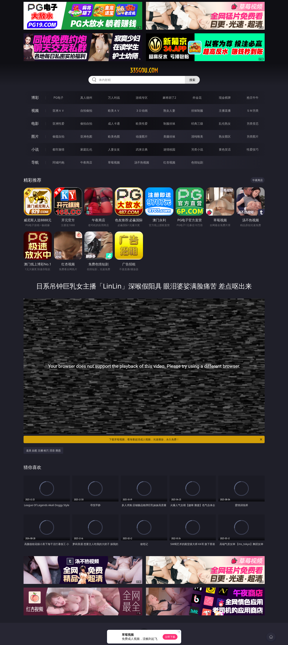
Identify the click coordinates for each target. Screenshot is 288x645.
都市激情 (58, 149)
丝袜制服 (197, 111)
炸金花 (197, 98)
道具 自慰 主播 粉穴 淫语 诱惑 (43, 450)
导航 (35, 162)
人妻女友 (114, 149)
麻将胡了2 (169, 98)
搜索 (192, 80)
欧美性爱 (142, 123)
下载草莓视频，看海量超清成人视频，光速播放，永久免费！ (186, 439)
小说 (35, 149)
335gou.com (144, 70)
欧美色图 (114, 136)
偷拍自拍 (86, 123)
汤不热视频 (141, 162)
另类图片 (253, 136)
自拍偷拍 (86, 111)
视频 (35, 110)
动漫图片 (142, 136)
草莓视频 (114, 162)
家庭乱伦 (86, 149)
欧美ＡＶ (114, 111)
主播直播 (225, 111)
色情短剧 (197, 162)
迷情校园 (169, 149)
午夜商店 (86, 162)
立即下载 (170, 637)
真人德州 (86, 98)
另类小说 (197, 149)
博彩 (35, 97)
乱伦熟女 (225, 123)
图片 (35, 136)
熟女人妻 (169, 111)
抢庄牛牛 (253, 98)
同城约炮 (58, 162)
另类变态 (253, 123)
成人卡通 (114, 123)
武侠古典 (142, 149)
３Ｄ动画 (142, 111)
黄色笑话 (225, 149)
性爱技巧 (253, 149)
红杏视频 (169, 162)
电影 (35, 123)
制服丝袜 (169, 123)
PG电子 (58, 98)
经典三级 (197, 123)
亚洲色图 (86, 136)
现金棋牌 (225, 98)
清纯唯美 (197, 136)
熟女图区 (225, 136)
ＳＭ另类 (253, 111)
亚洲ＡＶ (58, 111)
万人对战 (114, 98)
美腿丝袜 (169, 136)
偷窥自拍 (58, 136)
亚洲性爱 (58, 123)
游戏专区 (142, 98)
